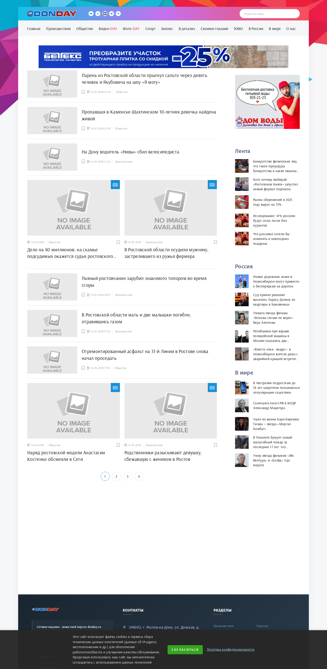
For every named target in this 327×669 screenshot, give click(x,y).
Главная (33, 28)
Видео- (108, 28)
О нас (291, 28)
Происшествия (58, 28)
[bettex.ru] (163, 56)
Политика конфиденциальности (230, 649)
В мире (275, 28)
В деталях (187, 28)
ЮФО (238, 28)
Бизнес (167, 28)
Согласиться (185, 649)
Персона (262, 626)
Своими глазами (214, 28)
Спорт (150, 28)
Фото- (131, 28)
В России (256, 28)
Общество (84, 28)
